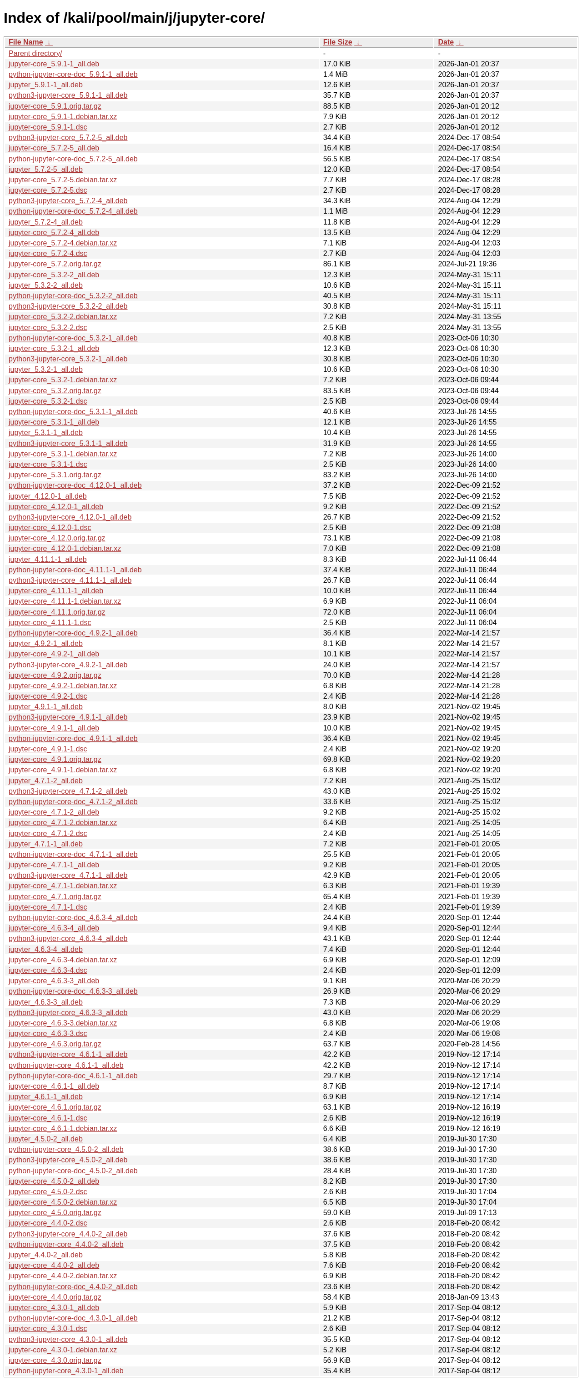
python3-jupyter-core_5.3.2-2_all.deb (68, 306)
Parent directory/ (35, 53)
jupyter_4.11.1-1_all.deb (48, 559)
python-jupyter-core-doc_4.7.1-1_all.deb (73, 854)
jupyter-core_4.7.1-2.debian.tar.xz (63, 822)
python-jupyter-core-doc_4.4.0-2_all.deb (73, 1287)
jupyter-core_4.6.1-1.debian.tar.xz (63, 1128)
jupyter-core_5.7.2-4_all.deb (54, 232)
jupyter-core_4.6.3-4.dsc (48, 970)
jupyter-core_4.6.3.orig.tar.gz (55, 1044)
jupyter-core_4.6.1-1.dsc (48, 1118)
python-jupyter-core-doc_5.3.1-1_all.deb (73, 411)
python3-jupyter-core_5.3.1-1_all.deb (68, 443)
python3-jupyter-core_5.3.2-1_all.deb (68, 359)
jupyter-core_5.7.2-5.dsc (48, 190)
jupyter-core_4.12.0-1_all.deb (56, 506)
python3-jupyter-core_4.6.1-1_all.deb (68, 1054)
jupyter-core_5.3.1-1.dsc (48, 464)
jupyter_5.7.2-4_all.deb (46, 222)
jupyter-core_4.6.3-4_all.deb (54, 928)
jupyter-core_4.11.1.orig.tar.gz (57, 612)
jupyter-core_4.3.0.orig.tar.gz (55, 1360)
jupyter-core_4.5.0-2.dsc (48, 1192)
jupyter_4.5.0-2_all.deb (46, 1139)
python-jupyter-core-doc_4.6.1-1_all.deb (73, 1076)
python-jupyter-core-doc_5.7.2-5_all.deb (73, 159)
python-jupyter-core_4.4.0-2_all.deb (66, 1244)
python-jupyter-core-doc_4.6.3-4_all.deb (73, 917)
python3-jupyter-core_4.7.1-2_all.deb (68, 791)
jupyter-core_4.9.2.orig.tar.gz (55, 675)
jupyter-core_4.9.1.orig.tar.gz (55, 759)
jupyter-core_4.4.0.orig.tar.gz (55, 1297)
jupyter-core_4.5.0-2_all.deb (54, 1181)
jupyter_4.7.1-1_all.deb (46, 844)
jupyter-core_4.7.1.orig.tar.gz (55, 897)
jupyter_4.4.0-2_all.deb (46, 1255)
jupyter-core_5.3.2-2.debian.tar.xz (63, 316)
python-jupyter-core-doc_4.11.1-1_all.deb (75, 570)
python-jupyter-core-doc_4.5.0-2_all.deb (73, 1171)
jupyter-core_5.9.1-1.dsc (48, 127)
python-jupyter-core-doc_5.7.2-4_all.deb (73, 211)
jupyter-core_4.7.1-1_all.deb (54, 865)
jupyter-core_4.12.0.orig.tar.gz (57, 538)
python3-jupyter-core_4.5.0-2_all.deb (68, 1160)
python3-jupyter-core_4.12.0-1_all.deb (70, 517)
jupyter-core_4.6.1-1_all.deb (54, 1086)
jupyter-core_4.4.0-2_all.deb (54, 1265)
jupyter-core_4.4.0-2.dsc (48, 1223)
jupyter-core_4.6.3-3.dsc (48, 1033)
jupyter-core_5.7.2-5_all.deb (54, 148)
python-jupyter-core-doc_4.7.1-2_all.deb (73, 802)
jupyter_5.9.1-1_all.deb (46, 85)
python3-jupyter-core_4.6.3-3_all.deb (68, 1012)
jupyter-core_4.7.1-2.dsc (48, 833)
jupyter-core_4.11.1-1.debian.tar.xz (65, 601)
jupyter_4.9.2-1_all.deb (46, 643)
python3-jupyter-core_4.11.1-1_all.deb (70, 580)
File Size (337, 42)
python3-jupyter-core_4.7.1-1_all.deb (68, 875)
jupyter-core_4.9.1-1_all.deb (54, 728)
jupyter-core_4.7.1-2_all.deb (54, 812)
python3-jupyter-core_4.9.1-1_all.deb (68, 717)
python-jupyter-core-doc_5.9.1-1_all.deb (73, 74)
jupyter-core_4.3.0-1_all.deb (54, 1307)
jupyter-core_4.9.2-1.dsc (48, 696)
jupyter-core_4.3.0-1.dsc (48, 1328)
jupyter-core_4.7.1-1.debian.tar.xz (63, 886)
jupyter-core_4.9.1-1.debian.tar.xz (63, 770)
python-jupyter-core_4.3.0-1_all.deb (66, 1371)
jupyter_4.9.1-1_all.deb (46, 707)
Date (446, 42)
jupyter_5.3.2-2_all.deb (46, 285)
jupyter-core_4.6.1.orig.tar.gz (55, 1107)
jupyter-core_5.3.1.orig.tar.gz (55, 475)
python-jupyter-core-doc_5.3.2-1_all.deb (73, 338)
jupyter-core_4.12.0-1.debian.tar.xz (65, 548)
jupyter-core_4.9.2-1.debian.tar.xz (63, 686)
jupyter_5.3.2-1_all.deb (46, 369)
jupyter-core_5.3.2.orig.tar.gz (55, 391)
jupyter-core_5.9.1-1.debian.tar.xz (63, 116)
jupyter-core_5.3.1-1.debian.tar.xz (63, 454)
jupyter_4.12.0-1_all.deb (48, 496)
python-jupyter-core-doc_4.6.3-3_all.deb (73, 991)
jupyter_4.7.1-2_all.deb (46, 781)
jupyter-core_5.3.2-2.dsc (48, 327)
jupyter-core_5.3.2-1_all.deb (54, 348)
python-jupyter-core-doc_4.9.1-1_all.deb (73, 738)
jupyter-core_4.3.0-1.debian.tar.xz (63, 1350)
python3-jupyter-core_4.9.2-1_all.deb (68, 665)
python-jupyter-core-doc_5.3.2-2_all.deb (73, 296)
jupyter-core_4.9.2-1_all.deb (54, 654)
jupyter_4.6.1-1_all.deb (46, 1097)
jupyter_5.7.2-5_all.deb (46, 169)
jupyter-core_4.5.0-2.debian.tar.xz (63, 1202)
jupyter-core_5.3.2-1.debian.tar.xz (63, 380)
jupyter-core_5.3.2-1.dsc (48, 401)
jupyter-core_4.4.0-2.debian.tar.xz (63, 1276)
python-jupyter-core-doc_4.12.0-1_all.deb (75, 485)
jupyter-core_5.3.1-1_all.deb (54, 422)
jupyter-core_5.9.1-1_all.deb (54, 64)
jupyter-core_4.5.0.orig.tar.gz (55, 1212)
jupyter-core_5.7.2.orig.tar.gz (55, 264)
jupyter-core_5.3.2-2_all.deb (54, 275)
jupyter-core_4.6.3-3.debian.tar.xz (63, 1023)
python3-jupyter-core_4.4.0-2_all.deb (68, 1234)
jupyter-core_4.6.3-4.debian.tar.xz (63, 960)
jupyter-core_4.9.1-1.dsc (48, 749)
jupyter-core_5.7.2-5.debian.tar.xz (63, 180)
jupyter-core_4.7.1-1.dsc (48, 907)
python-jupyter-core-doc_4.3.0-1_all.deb (73, 1318)
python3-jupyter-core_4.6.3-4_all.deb (68, 938)
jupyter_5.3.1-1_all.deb (46, 432)
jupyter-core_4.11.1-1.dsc (50, 622)
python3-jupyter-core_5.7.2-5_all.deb (68, 137)
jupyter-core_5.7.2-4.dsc (48, 253)
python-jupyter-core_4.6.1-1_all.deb (66, 1065)
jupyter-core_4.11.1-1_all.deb (56, 591)
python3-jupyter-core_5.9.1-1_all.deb (68, 95)
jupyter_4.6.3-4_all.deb (46, 949)
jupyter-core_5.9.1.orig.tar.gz (55, 106)
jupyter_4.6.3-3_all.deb (46, 1002)
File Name (26, 42)
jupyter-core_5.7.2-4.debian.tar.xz (63, 243)
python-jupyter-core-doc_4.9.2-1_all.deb (73, 633)
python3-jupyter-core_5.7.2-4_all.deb (68, 201)
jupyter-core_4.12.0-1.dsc (50, 527)
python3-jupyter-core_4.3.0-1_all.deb (68, 1339)
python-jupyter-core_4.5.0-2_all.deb (66, 1149)
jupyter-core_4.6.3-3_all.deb (54, 981)
